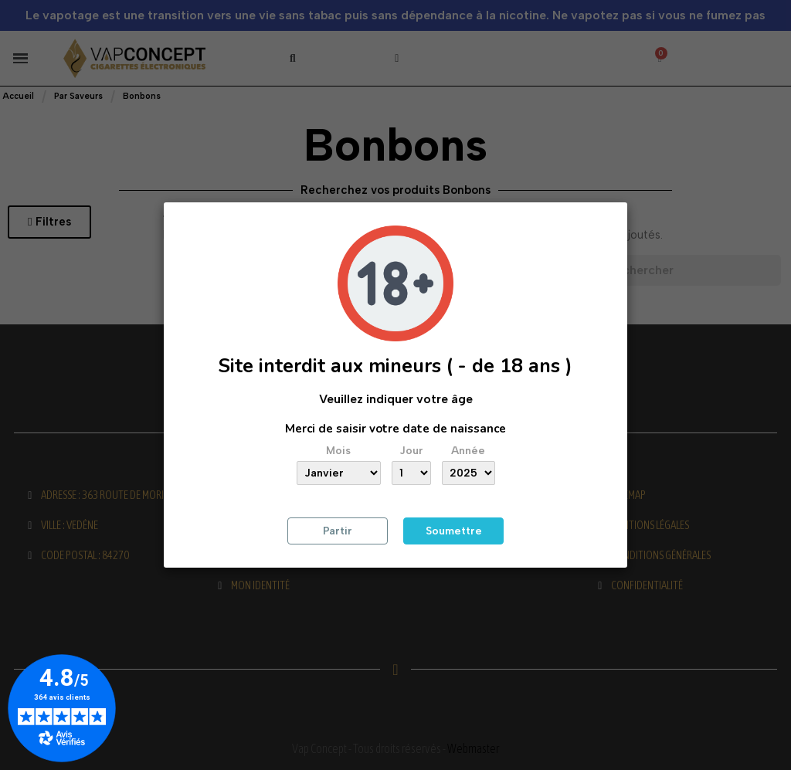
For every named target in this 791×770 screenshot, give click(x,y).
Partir (337, 531)
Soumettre (454, 531)
